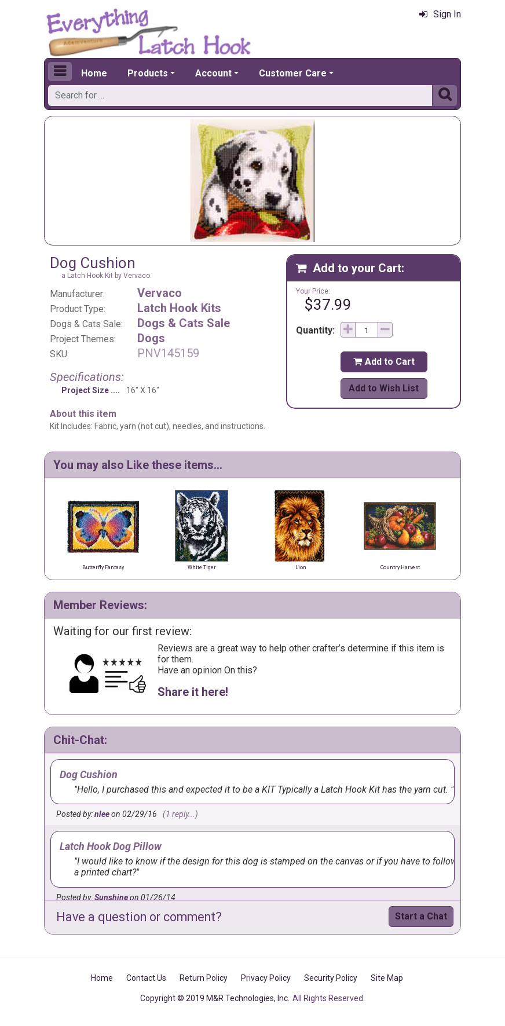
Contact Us (146, 978)
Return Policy (204, 978)
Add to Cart (384, 361)
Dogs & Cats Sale (183, 323)
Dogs (151, 338)
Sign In (440, 14)
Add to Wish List (384, 388)
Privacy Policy (266, 978)
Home (94, 73)
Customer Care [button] (293, 73)
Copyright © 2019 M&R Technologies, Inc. (215, 998)
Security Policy (330, 978)
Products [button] (147, 73)
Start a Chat (421, 916)
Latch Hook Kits (179, 308)
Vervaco (159, 293)
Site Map (387, 978)
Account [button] (213, 73)
